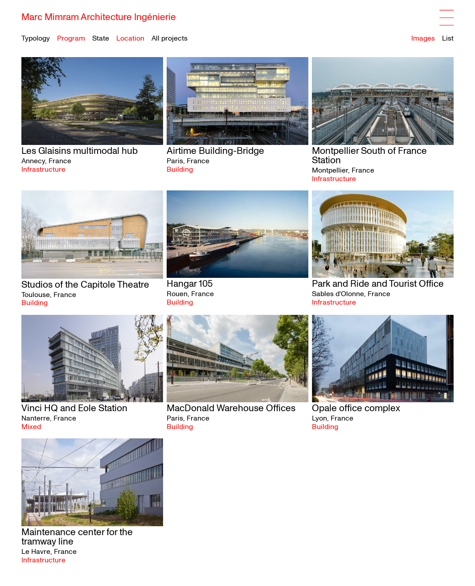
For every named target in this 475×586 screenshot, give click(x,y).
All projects (170, 38)
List (448, 38)
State (100, 38)
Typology (35, 38)
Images (423, 38)
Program (71, 38)
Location (130, 38)
